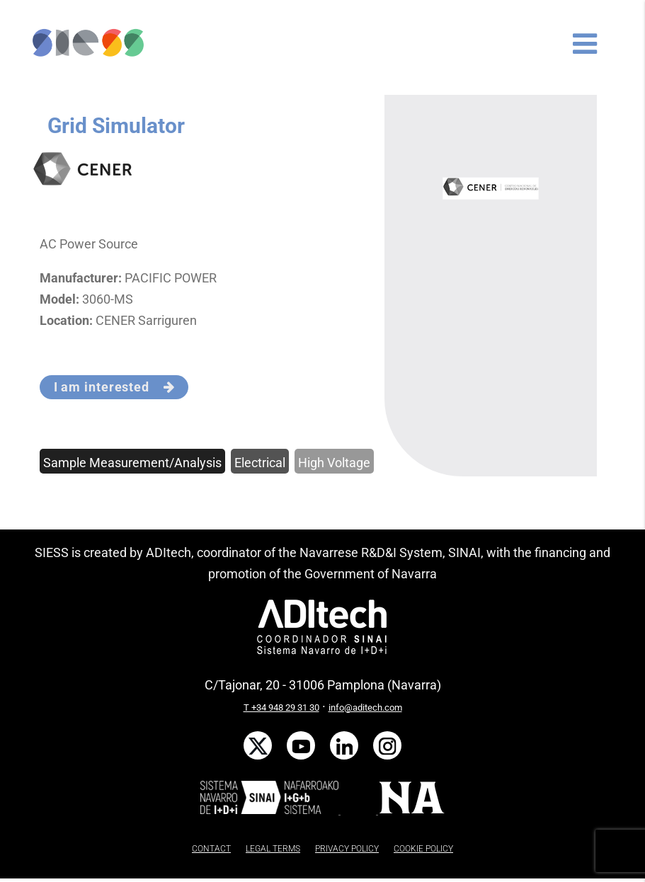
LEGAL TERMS (273, 849)
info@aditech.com (365, 707)
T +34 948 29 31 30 (281, 707)
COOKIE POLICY (423, 849)
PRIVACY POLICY (347, 849)
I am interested (114, 386)
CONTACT (211, 849)
